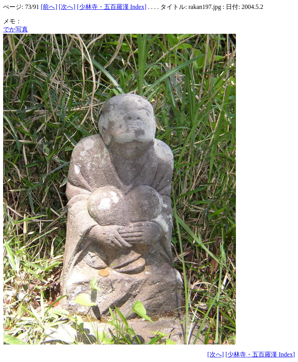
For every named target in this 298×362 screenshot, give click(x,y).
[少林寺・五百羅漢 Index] (111, 6)
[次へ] (67, 6)
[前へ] (49, 6)
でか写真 (15, 29)
